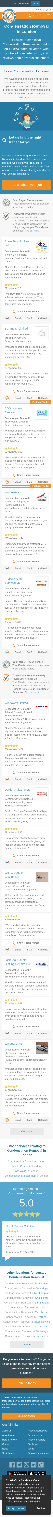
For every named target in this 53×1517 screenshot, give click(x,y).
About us (6, 1431)
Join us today (26, 1383)
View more (26, 1131)
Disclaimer (33, 1444)
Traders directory (36, 1440)
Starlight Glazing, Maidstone (20, 1226)
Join (34, 3)
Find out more (32, 231)
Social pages (9, 1453)
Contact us (7, 1444)
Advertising (8, 1435)
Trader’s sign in (43, 9)
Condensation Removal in (26, 1283)
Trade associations (37, 1431)
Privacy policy (35, 1435)
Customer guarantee (38, 1453)
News (5, 1449)
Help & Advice (9, 1440)
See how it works (26, 1416)
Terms (31, 1449)
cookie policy (12, 1501)
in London (26, 1161)
